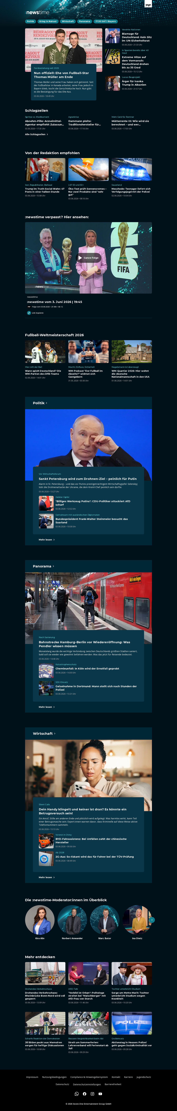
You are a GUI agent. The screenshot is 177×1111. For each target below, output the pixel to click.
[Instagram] (92, 1094)
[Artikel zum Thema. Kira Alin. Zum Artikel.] (40, 922)
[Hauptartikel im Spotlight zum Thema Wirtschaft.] (44, 733)
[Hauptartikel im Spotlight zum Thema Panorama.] (43, 566)
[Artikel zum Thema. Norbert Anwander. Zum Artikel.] (72, 922)
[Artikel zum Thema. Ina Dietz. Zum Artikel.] (137, 922)
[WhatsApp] (77, 1094)
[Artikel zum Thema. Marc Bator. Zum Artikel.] (104, 922)
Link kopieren (35, 313)
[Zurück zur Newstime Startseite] (37, 12)
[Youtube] (100, 1094)
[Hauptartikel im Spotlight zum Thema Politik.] (40, 403)
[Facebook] (85, 1094)
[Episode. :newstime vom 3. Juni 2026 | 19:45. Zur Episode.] (88, 265)
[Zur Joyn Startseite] (148, 3)
